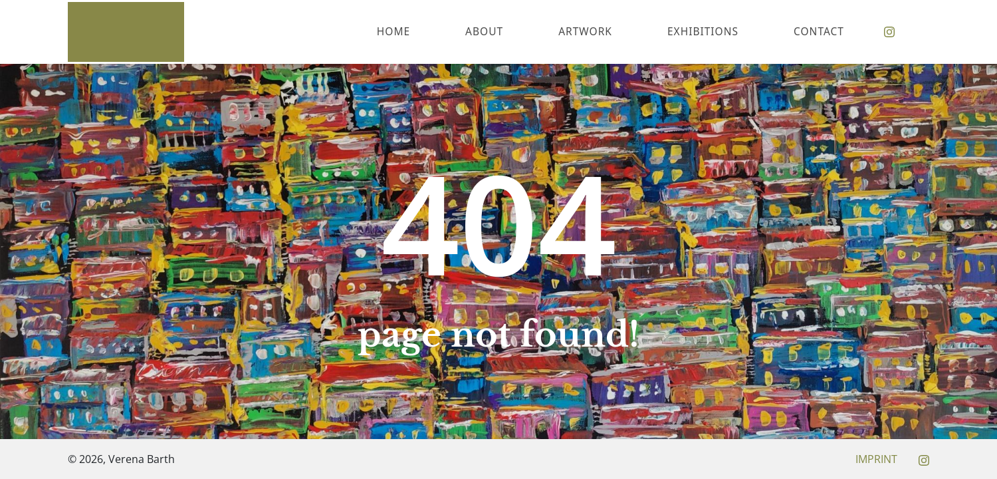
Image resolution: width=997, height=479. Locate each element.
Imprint (876, 459)
